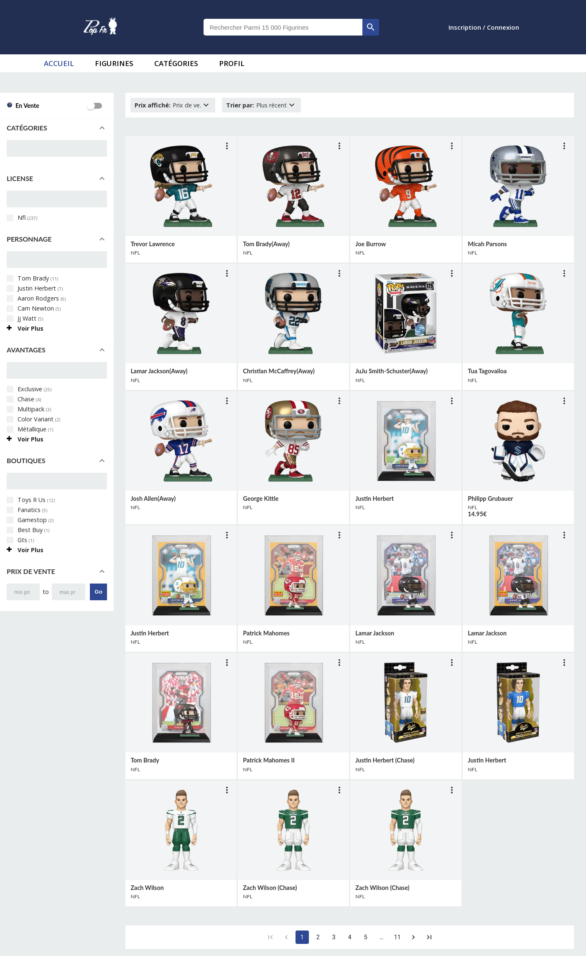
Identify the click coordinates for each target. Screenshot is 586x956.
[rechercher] (370, 27)
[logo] (100, 27)
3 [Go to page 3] (334, 937)
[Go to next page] (413, 937)
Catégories (176, 63)
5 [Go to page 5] (365, 937)
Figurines (114, 63)
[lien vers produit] (181, 186)
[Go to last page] (429, 937)
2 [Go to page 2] (318, 937)
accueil (59, 63)
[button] (57, 128)
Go (98, 592)
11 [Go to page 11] (397, 937)
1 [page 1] (302, 937)
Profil (232, 63)
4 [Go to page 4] (350, 937)
